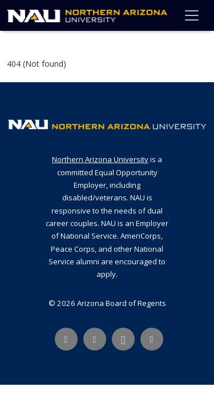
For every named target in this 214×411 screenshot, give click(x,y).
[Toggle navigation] (191, 15)
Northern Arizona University (100, 159)
